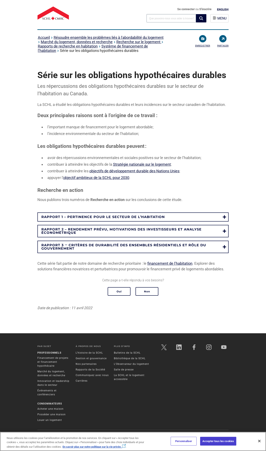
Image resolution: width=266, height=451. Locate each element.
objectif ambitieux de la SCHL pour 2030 (96, 177)
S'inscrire (205, 9)
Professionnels (49, 353)
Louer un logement (49, 420)
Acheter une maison (50, 409)
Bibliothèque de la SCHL (129, 358)
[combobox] (171, 18)
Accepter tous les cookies (218, 441)
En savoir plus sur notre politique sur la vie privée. (94, 446)
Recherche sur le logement (138, 42)
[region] (133, 441)
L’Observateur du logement (131, 364)
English (223, 9)
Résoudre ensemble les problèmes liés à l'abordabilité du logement (109, 37)
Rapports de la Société (90, 370)
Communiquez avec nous (92, 375)
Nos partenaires (86, 364)
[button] (201, 18)
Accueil (44, 37)
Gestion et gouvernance (91, 358)
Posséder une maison (51, 414)
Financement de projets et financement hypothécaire (52, 362)
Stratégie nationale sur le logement (142, 164)
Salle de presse (124, 370)
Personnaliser (183, 441)
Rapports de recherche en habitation (68, 46)
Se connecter (186, 9)
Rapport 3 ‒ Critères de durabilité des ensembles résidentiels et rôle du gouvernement (123, 246)
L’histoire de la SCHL (89, 353)
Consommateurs (49, 403)
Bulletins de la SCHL (127, 353)
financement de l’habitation (169, 263)
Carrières (81, 381)
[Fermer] (259, 441)
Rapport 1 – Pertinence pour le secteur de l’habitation (103, 217)
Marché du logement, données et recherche (77, 42)
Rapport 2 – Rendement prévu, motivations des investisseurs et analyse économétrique (121, 231)
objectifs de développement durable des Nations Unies (134, 171)
